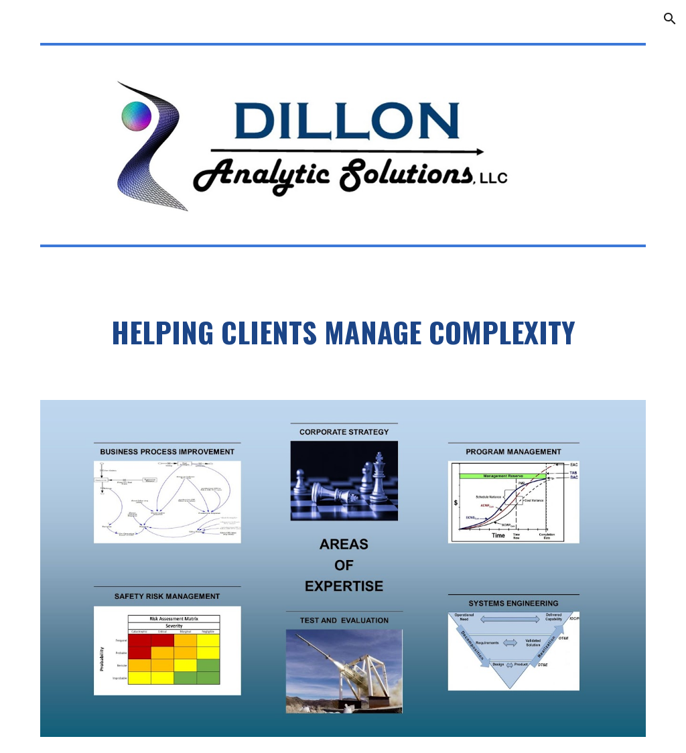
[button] (670, 19)
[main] (343, 335)
